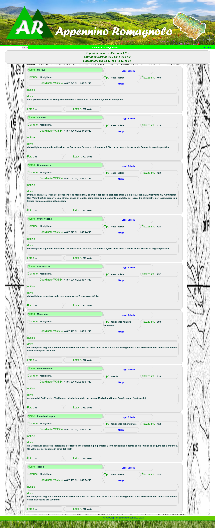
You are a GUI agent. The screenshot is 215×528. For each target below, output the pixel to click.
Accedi (207, 47)
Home (5, 53)
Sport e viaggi (45, 53)
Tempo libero (67, 53)
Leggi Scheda (128, 78)
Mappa (108, 53)
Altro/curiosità (90, 53)
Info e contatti (124, 53)
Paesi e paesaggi (23, 53)
